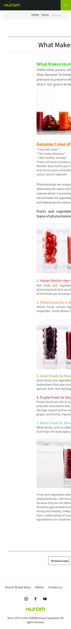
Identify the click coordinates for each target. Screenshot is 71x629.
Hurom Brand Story (18, 587)
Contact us (55, 587)
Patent (39, 587)
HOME (35, 15)
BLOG (45, 15)
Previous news (60, 561)
